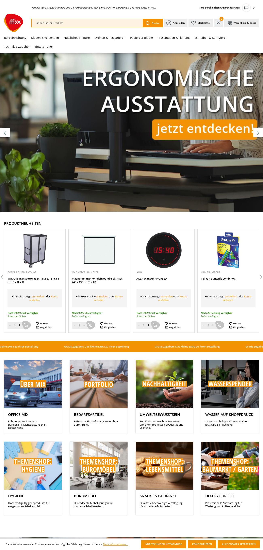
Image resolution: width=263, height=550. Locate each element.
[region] (131, 277)
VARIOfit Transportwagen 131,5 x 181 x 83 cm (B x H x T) (33, 280)
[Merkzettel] (200, 23)
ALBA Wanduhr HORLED (151, 278)
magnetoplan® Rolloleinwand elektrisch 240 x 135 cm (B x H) (97, 280)
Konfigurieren (202, 544)
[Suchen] (152, 23)
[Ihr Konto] (249, 7)
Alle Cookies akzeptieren (239, 544)
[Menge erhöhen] (19, 325)
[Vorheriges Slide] (5, 132)
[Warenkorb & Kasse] (241, 23)
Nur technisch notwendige (163, 544)
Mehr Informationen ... (115, 544)
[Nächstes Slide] (258, 132)
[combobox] (87, 23)
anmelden (38, 296)
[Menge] (15, 325)
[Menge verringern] (10, 325)
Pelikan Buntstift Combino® (218, 278)
